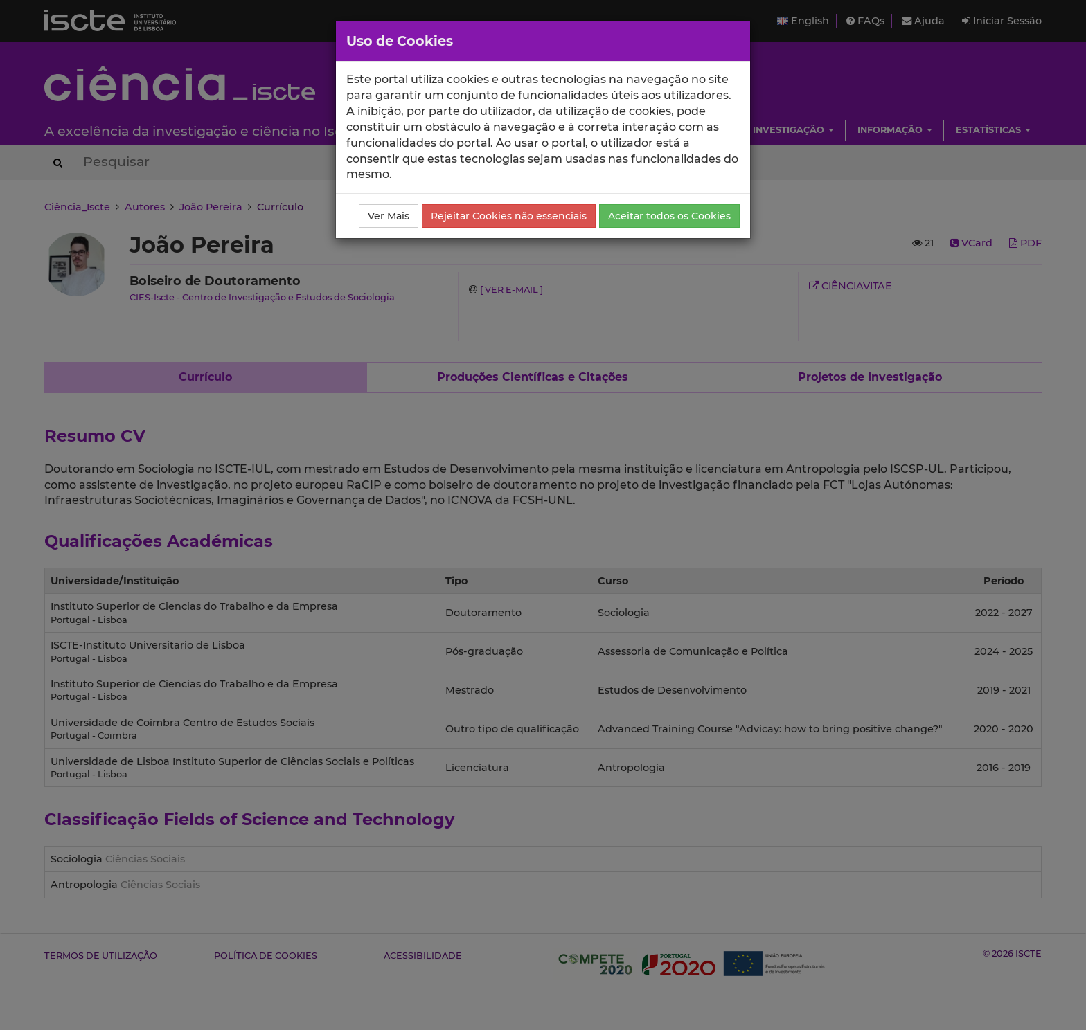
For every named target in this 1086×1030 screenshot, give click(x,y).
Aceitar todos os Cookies (669, 216)
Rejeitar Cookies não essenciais (509, 216)
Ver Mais (388, 216)
